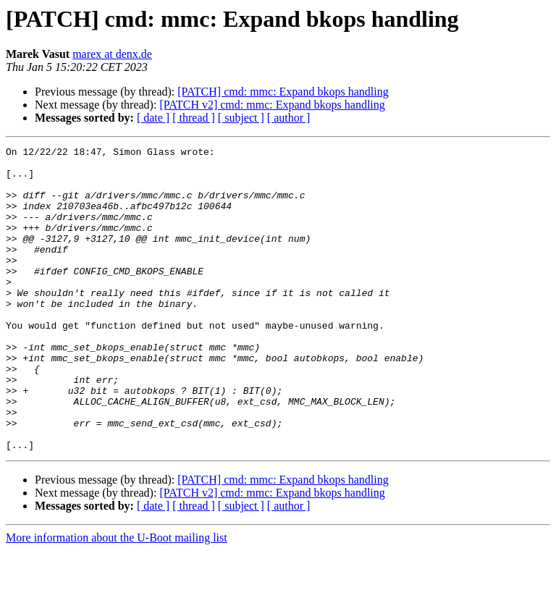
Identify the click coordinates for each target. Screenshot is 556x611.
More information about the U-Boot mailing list (116, 598)
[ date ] (153, 117)
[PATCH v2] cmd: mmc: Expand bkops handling (271, 104)
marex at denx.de (112, 54)
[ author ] (289, 117)
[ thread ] (193, 117)
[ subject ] (241, 117)
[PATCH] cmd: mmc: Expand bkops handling (282, 91)
